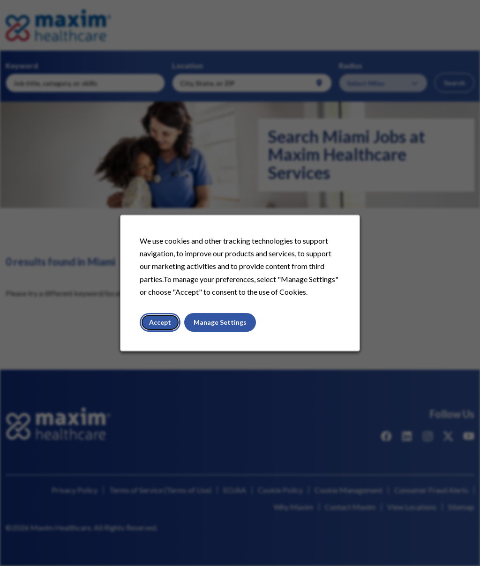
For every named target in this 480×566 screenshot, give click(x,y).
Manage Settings (220, 322)
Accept (160, 322)
